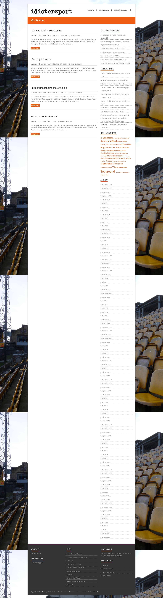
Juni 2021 (105, 278)
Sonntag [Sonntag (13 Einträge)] (109, 161)
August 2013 (106, 514)
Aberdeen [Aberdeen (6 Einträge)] (120, 138)
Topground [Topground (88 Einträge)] (108, 171)
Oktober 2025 (106, 192)
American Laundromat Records (77, 557)
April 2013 (105, 529)
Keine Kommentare (76, 35)
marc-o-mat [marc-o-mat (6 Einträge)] (118, 153)
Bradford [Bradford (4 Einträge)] (125, 141)
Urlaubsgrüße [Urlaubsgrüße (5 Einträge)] (125, 172)
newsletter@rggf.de (37, 563)
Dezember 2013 (107, 503)
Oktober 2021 (106, 274)
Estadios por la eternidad (44, 116)
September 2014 (107, 481)
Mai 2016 (105, 406)
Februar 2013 (106, 533)
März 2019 (105, 316)
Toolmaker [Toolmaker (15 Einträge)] (122, 168)
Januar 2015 (106, 466)
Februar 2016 (106, 417)
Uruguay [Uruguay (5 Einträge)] (103, 175)
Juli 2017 (104, 368)
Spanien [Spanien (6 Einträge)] (115, 161)
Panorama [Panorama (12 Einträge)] (118, 156)
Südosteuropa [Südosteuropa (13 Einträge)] (106, 168)
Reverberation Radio (73, 578)
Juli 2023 (104, 241)
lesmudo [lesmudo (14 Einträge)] (110, 153)
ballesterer (70, 574)
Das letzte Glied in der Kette (111, 60)
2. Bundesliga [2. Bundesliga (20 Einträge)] (107, 138)
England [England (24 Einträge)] (105, 147)
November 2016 (107, 383)
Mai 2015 (105, 451)
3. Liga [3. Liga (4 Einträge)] (115, 138)
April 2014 (105, 488)
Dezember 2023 (107, 233)
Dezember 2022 (107, 256)
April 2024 (105, 222)
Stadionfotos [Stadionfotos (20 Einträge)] (106, 164)
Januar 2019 (106, 323)
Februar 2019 (106, 319)
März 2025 (105, 211)
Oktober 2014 (106, 477)
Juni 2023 (105, 244)
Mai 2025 (105, 207)
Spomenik (70, 585)
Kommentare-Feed (108, 572)
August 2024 (106, 214)
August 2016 (106, 394)
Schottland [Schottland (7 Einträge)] (121, 158)
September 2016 (107, 391)
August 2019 (106, 297)
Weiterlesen (35, 48)
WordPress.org (106, 576)
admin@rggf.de (36, 553)
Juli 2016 (104, 398)
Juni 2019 (105, 304)
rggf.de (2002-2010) (120, 10)
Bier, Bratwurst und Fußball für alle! (113, 63)
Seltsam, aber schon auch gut (118, 80)
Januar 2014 (106, 499)
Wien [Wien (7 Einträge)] (107, 175)
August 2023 (106, 237)
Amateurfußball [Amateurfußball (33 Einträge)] (109, 141)
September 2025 (107, 196)
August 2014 (106, 484)
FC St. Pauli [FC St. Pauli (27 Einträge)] (115, 147)
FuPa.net (70, 561)
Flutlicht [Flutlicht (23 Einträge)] (125, 147)
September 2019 (107, 293)
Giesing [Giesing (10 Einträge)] (103, 150)
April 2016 (105, 409)
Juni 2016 (105, 402)
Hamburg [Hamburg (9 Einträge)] (113, 150)
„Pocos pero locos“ (41, 59)
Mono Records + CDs (74, 564)
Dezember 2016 (107, 379)
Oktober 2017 (106, 364)
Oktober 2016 (106, 387)
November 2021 (107, 271)
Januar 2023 (106, 252)
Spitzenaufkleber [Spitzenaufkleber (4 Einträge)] (122, 161)
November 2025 (107, 188)
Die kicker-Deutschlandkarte (76, 581)
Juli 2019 (104, 301)
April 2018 (105, 349)
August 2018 (106, 342)
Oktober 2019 (106, 289)
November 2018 (107, 331)
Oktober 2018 (106, 334)
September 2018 (107, 338)
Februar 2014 (106, 496)
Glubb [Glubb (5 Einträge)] (108, 150)
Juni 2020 (105, 286)
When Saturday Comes (74, 554)
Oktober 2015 (106, 432)
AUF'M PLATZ (54, 35)
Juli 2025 (104, 203)
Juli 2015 (104, 443)
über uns (91, 10)
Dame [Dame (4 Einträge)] (120, 144)
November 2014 (107, 473)
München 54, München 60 (110, 48)
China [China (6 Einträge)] (107, 144)
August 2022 (106, 267)
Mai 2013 (105, 526)
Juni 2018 (105, 346)
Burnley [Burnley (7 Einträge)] (103, 144)
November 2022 (107, 259)
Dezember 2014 (107, 469)
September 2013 (107, 511)
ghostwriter (105, 84)
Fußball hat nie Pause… (109, 52)
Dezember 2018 (107, 327)
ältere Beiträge (104, 10)
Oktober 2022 (106, 263)
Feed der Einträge (107, 569)
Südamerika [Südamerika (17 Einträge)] (117, 164)
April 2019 (105, 312)
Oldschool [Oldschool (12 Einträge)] (110, 156)
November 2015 (107, 428)
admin (35, 35)
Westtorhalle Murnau (73, 571)
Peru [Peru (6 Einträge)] (124, 156)
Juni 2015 (105, 447)
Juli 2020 (104, 282)
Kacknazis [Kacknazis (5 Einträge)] (123, 150)
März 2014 (105, 492)
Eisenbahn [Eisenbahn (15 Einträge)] (127, 144)
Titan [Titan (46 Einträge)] (115, 167)
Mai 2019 (105, 308)
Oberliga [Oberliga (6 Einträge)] (103, 156)
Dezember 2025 (107, 184)
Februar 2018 (106, 357)
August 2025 (106, 199)
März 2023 (105, 248)
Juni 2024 (105, 218)
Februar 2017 (106, 372)
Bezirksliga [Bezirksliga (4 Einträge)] (120, 141)
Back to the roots (107, 56)
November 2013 (107, 507)
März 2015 (105, 458)
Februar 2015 (106, 462)
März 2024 (105, 226)
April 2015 (105, 454)
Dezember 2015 (107, 424)
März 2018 (105, 353)
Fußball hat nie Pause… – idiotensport (114, 115)
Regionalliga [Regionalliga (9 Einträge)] (113, 158)
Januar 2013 (106, 537)
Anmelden (105, 565)
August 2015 (106, 439)
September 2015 (107, 436)
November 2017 (107, 361)
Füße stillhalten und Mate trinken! (49, 87)
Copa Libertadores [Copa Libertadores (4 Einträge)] (114, 144)
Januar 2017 (106, 376)
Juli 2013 (104, 518)
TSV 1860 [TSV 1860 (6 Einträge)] (118, 172)
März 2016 (105, 413)
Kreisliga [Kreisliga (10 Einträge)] (104, 153)
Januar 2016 (106, 421)
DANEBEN (63, 35)
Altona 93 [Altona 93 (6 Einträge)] (126, 138)
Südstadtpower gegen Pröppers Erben (114, 35)
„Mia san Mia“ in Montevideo (46, 30)
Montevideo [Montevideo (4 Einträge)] (125, 153)
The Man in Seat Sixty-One (75, 568)
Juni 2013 (105, 522)
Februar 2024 (106, 229)
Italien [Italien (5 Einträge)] (118, 150)
